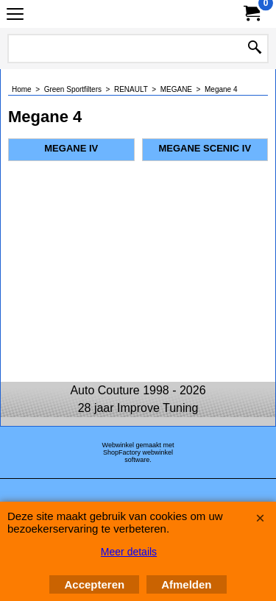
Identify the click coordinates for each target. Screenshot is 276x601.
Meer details (129, 552)
